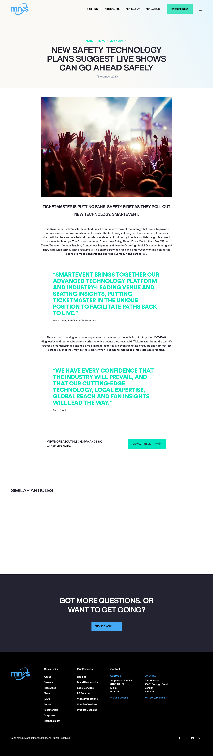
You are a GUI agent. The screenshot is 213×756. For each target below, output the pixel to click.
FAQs (47, 699)
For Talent (133, 9)
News (101, 41)
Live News (116, 41)
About (47, 677)
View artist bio (142, 443)
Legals (47, 704)
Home (89, 41)
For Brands (112, 9)
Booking (92, 9)
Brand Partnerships (87, 682)
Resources (50, 688)
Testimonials (51, 710)
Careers (48, 682)
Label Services (85, 688)
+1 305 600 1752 (119, 697)
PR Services (84, 693)
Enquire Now (179, 9)
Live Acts (63, 446)
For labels (153, 9)
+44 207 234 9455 (155, 697)
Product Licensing (87, 710)
